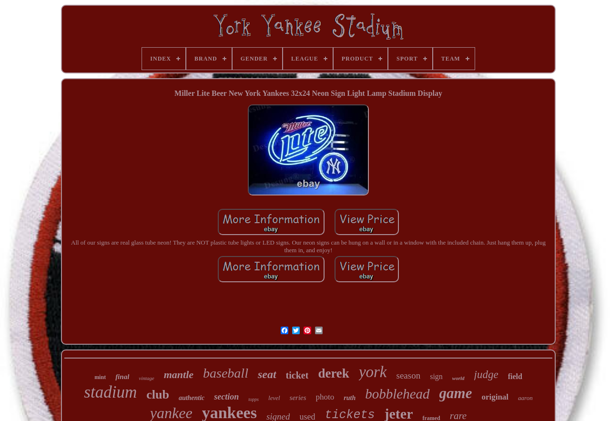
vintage (146, 378)
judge (486, 374)
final (122, 376)
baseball (225, 373)
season (408, 375)
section (226, 396)
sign (436, 376)
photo (325, 396)
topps (253, 399)
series (298, 397)
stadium (110, 392)
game (455, 393)
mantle (178, 374)
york (373, 371)
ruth (350, 397)
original (494, 396)
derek (333, 373)
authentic (191, 397)
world (458, 378)
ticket (297, 375)
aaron (525, 397)
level (274, 397)
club (157, 394)
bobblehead (397, 393)
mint (100, 377)
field (515, 376)
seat (267, 374)
